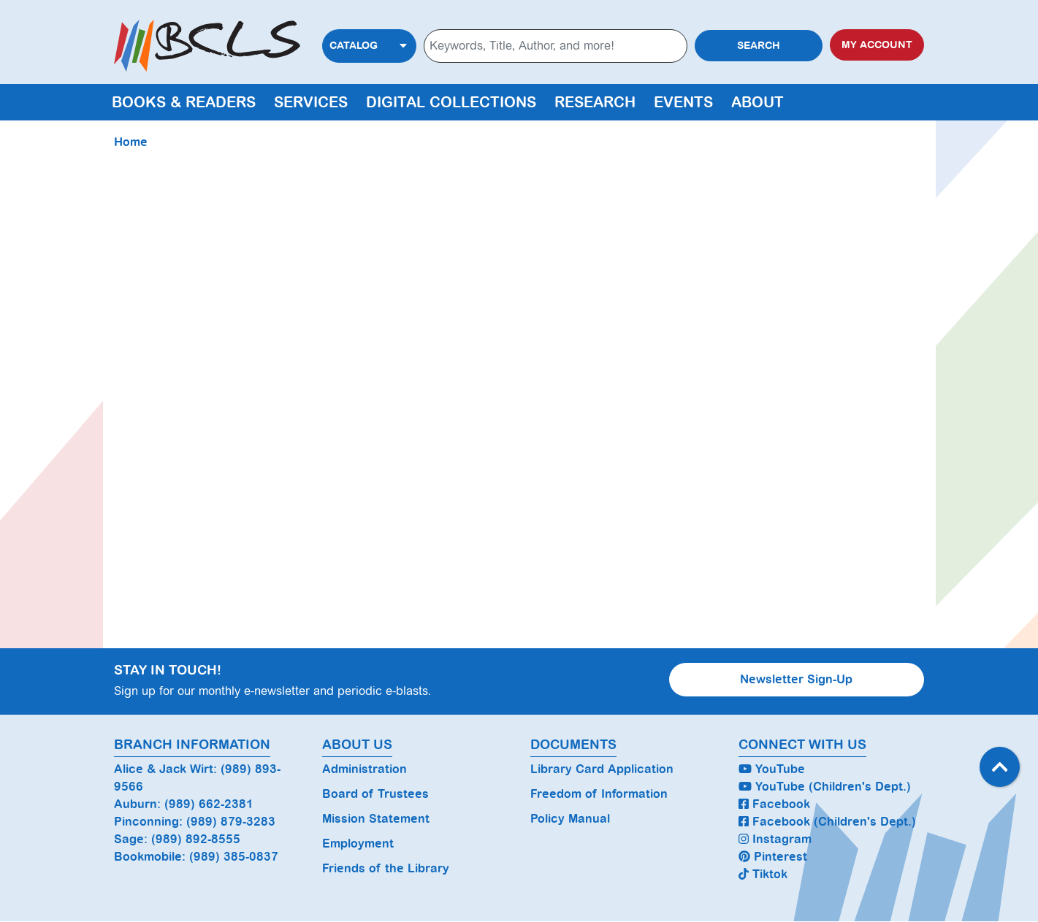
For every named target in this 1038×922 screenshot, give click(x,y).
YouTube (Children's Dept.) (825, 787)
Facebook (774, 804)
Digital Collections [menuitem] (451, 102)
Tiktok (763, 874)
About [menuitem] (757, 102)
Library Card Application (601, 769)
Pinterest (773, 857)
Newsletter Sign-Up (796, 679)
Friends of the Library (385, 868)
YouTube (772, 769)
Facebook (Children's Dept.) (827, 822)
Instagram (775, 839)
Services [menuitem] (311, 102)
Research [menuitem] (595, 102)
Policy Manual (570, 819)
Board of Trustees (375, 794)
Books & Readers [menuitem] (184, 102)
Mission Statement (376, 819)
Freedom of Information (599, 794)
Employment (358, 843)
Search (758, 45)
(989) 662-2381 (208, 804)
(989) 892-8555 (195, 839)
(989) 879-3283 (230, 822)
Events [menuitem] (683, 102)
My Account (877, 45)
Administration (364, 769)
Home (131, 142)
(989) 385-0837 (233, 857)
